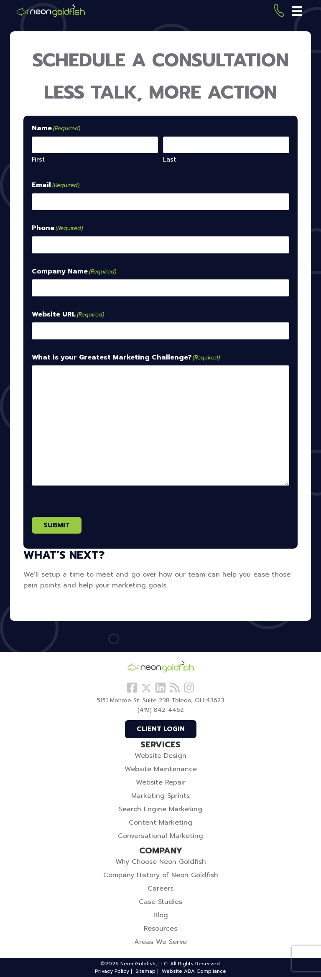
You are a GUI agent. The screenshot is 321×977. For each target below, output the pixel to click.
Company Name (74, 271)
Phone (57, 228)
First (38, 159)
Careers (160, 888)
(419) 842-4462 (279, 12)
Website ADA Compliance (194, 971)
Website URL (68, 314)
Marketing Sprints (160, 796)
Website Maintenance (161, 769)
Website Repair (161, 782)
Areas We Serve (160, 942)
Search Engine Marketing (160, 809)
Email (55, 185)
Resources (160, 929)
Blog (160, 915)
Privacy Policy (112, 971)
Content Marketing (160, 823)
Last (169, 159)
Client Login (161, 729)
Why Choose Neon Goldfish (160, 862)
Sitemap (145, 971)
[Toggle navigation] (298, 12)
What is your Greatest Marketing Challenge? (126, 357)
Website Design (160, 756)
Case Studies (160, 902)
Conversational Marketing (160, 836)
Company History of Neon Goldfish (160, 875)
